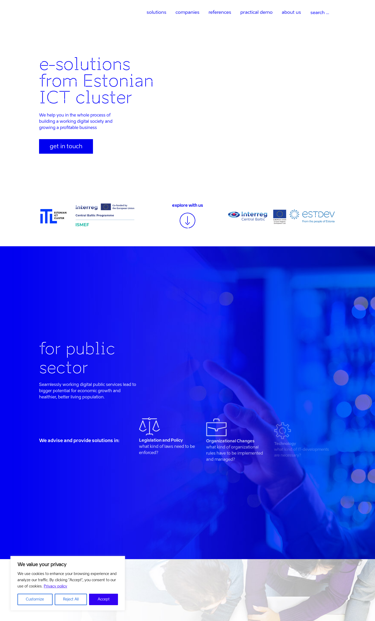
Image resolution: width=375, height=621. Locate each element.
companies (187, 12)
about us (291, 12)
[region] (67, 583)
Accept (104, 599)
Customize (35, 599)
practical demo (256, 12)
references (220, 12)
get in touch (66, 146)
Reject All (71, 599)
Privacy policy (55, 586)
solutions (156, 12)
